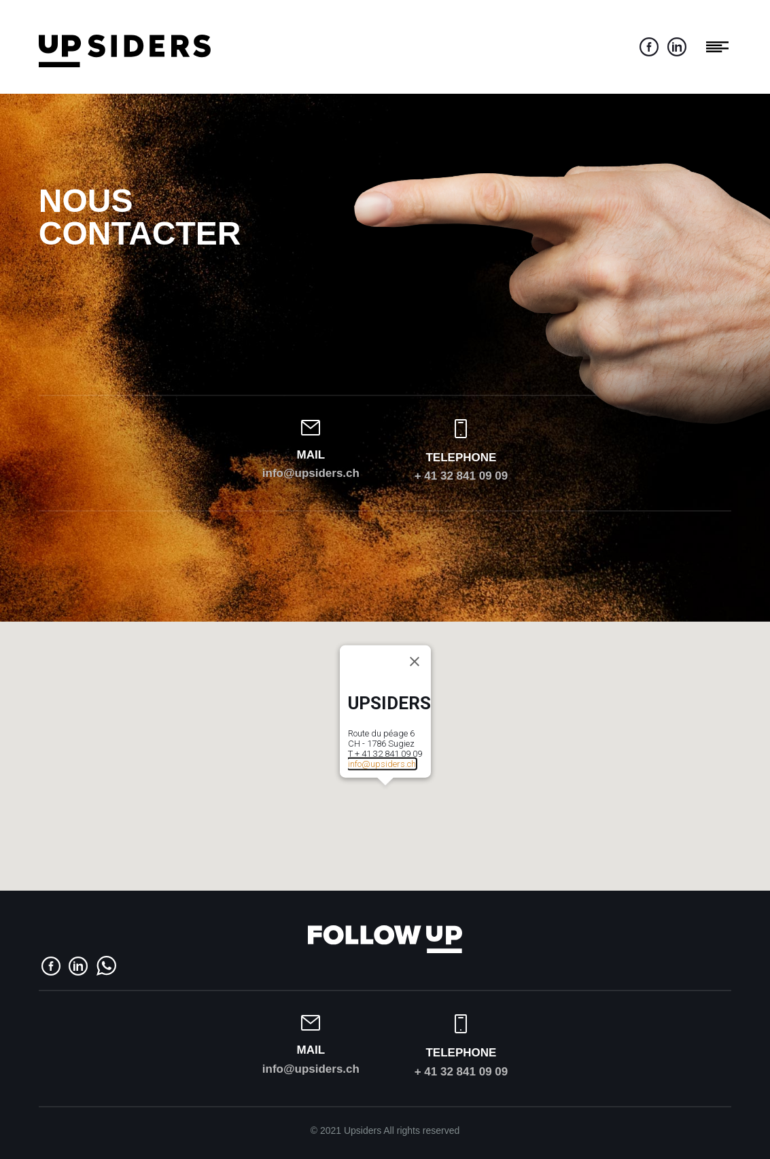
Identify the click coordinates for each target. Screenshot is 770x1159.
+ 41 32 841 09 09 (461, 475)
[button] (385, 793)
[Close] (414, 661)
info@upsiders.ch (311, 473)
